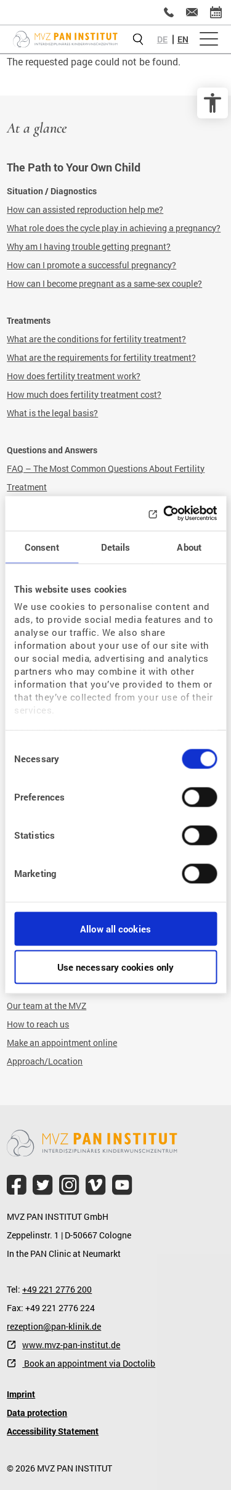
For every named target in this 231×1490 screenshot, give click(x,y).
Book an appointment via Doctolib (88, 1363)
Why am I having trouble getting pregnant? (89, 246)
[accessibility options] (212, 103)
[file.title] (16, 1185)
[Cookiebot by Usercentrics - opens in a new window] (164, 514)
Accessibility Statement (53, 1431)
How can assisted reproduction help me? (85, 209)
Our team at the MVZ (46, 1005)
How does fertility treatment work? (73, 376)
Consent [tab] (42, 546)
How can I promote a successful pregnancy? (91, 265)
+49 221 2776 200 (57, 1289)
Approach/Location (45, 1061)
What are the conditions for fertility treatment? (96, 339)
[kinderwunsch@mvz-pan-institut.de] (192, 12)
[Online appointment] (216, 12)
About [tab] (189, 546)
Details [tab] (116, 546)
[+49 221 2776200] (169, 12)
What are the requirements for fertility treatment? (101, 357)
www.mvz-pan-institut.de (71, 1345)
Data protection (37, 1412)
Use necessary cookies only (115, 967)
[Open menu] (209, 39)
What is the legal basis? (52, 413)
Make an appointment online (62, 1042)
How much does (38, 394)
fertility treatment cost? (115, 394)
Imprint (21, 1394)
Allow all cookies (115, 928)
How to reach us (38, 1024)
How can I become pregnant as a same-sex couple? (104, 283)
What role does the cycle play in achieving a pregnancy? (114, 228)
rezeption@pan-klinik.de (54, 1326)
